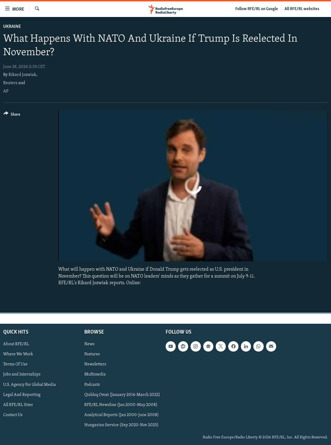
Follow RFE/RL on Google (256, 9)
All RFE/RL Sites (18, 405)
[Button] (11, 115)
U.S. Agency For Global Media (29, 385)
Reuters (10, 83)
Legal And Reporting (22, 395)
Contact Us (13, 415)
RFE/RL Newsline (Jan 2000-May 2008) (120, 405)
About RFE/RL (16, 344)
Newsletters (95, 364)
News (89, 344)
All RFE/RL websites (302, 9)
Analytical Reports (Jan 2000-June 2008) (121, 415)
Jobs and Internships (22, 375)
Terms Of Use (15, 364)
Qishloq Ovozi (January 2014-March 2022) (122, 395)
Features (92, 354)
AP (5, 91)
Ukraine (12, 26)
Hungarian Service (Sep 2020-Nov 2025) (121, 425)
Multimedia (95, 375)
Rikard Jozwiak (22, 75)
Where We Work (18, 354)
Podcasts (92, 385)
